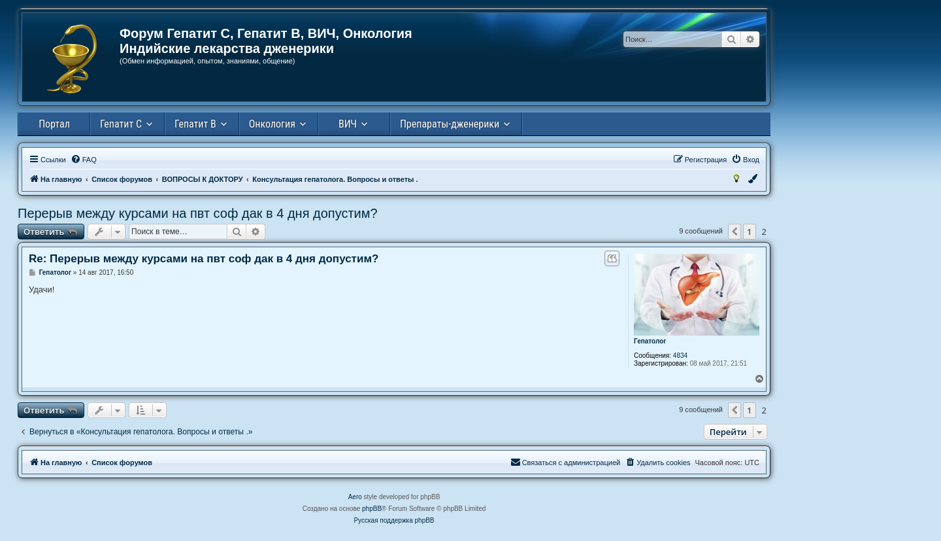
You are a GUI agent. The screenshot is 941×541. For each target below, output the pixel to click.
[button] (734, 231)
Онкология (272, 124)
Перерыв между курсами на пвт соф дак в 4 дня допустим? (198, 213)
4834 (680, 355)
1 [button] (749, 231)
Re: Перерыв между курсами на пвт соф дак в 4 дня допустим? (203, 259)
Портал (54, 124)
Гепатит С (121, 124)
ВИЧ (347, 124)
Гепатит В (195, 124)
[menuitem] (84, 159)
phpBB (372, 508)
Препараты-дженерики (449, 124)
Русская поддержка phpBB (394, 520)
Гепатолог (650, 341)
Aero (355, 496)
